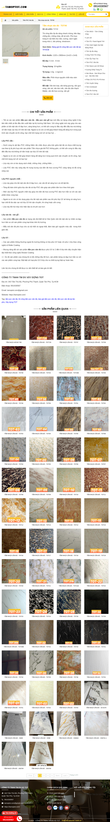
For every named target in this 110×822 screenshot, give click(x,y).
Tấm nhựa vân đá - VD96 (41, 737)
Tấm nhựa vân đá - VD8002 (68, 737)
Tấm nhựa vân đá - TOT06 (68, 463)
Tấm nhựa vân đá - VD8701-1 (96, 737)
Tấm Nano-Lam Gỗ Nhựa (95, 66)
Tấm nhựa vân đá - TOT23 (14, 616)
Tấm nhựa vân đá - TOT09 (41, 494)
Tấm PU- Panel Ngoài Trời (95, 41)
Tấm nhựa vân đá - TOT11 (96, 494)
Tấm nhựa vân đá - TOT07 (96, 463)
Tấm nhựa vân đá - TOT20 (14, 585)
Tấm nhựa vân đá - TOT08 (14, 494)
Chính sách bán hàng (57, 796)
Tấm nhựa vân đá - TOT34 (14, 676)
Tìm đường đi (11, 812)
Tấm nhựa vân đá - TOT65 (68, 433)
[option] (5, 62)
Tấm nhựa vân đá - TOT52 (96, 676)
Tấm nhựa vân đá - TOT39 (14, 372)
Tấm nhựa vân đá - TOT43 (41, 372)
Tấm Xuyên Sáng (92, 83)
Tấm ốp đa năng (91, 51)
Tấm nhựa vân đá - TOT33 (68, 646)
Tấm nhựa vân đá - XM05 (14, 737)
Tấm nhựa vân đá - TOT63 (14, 433)
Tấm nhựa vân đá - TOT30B (13, 646)
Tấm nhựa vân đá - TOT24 (41, 616)
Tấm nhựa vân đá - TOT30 (96, 616)
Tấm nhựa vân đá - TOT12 (14, 524)
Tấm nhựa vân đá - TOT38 (96, 342)
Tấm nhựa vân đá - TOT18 (68, 555)
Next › (58, 775)
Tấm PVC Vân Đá (92, 62)
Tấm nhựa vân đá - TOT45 (96, 372)
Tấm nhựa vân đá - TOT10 (68, 494)
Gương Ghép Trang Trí (94, 70)
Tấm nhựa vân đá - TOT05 (41, 463)
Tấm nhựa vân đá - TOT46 (14, 403)
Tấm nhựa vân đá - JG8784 (13, 768)
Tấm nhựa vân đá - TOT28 (68, 616)
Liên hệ (48, 98)
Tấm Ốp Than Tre (92, 59)
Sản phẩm (30, 14)
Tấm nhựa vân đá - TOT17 (41, 555)
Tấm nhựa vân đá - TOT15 (96, 524)
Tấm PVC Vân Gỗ (92, 94)
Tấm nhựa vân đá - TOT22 (96, 585)
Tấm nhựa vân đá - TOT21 (41, 585)
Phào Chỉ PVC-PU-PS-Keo (95, 79)
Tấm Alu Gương (91, 90)
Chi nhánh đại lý (55, 802)
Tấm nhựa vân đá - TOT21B (69, 585)
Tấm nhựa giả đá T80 (13, 342)
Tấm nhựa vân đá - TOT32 (41, 646)
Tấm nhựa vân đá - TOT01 (14, 707)
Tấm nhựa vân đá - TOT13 (41, 524)
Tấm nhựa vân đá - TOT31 (96, 646)
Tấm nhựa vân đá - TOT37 (68, 342)
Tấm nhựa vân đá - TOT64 (41, 433)
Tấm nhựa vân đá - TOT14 (68, 524)
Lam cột (89, 38)
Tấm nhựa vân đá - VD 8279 (96, 707)
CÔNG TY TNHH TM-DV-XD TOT (91, 794)
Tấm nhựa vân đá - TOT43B (69, 372)
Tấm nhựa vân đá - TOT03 (68, 707)
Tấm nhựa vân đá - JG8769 (41, 768)
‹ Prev (30, 775)
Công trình (51, 14)
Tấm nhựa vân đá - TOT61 (68, 403)
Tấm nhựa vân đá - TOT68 (96, 433)
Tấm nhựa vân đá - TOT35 (41, 676)
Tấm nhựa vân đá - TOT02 (41, 707)
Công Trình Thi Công (93, 55)
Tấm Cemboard (91, 87)
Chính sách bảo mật (56, 792)
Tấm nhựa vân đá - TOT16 (14, 555)
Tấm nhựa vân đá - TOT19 (96, 555)
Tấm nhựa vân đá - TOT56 (41, 403)
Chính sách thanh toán (57, 799)
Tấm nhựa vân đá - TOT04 (14, 463)
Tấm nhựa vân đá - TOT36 (68, 676)
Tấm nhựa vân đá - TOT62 (96, 403)
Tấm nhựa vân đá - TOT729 (41, 342)
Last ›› (65, 775)
